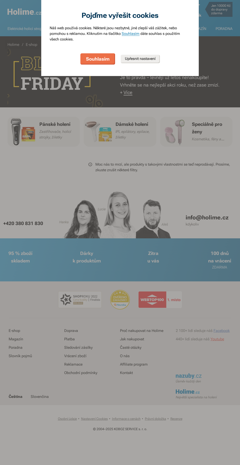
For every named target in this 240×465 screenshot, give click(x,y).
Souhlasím (130, 33)
